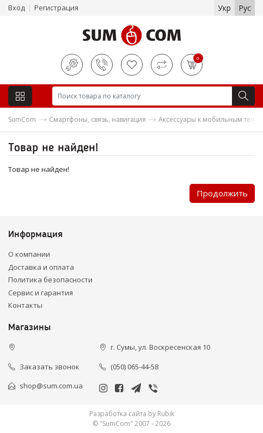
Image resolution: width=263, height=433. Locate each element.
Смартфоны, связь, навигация (97, 119)
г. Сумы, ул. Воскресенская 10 (160, 347)
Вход (16, 8)
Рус (244, 8)
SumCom (22, 119)
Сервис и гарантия (40, 293)
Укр (224, 8)
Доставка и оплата (41, 267)
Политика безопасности (50, 279)
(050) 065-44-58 (134, 367)
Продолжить (222, 193)
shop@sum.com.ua (51, 386)
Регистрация (56, 8)
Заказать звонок (49, 367)
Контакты (25, 305)
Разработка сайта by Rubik (131, 413)
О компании (29, 254)
